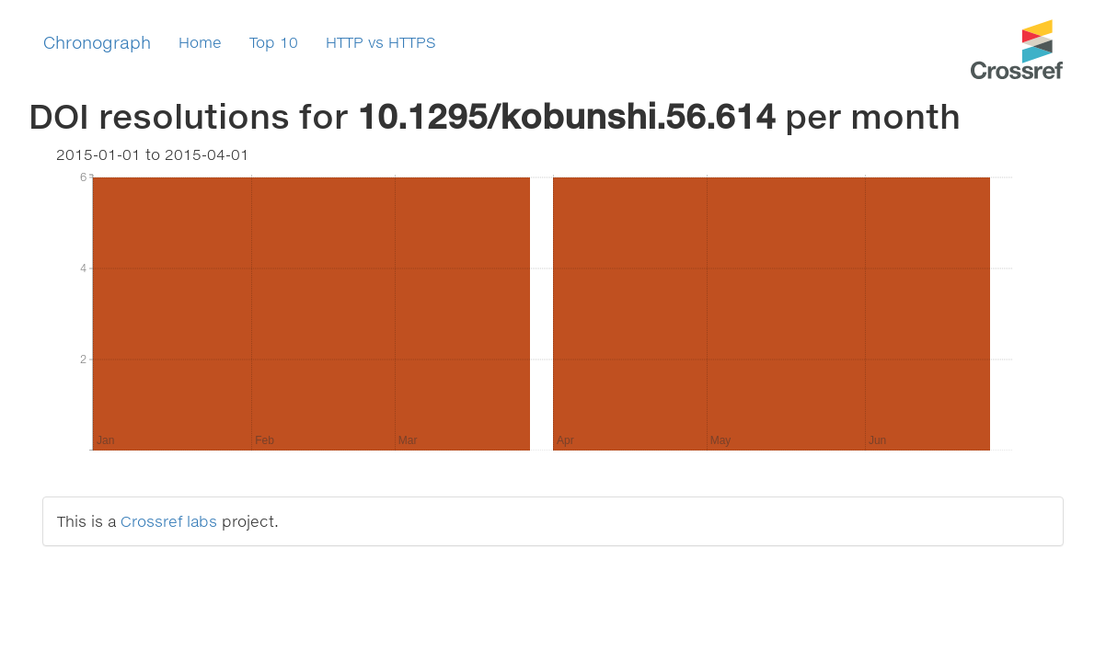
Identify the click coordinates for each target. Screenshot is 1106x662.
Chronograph (97, 42)
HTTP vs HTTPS (381, 42)
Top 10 (273, 42)
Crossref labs (169, 521)
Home (200, 42)
